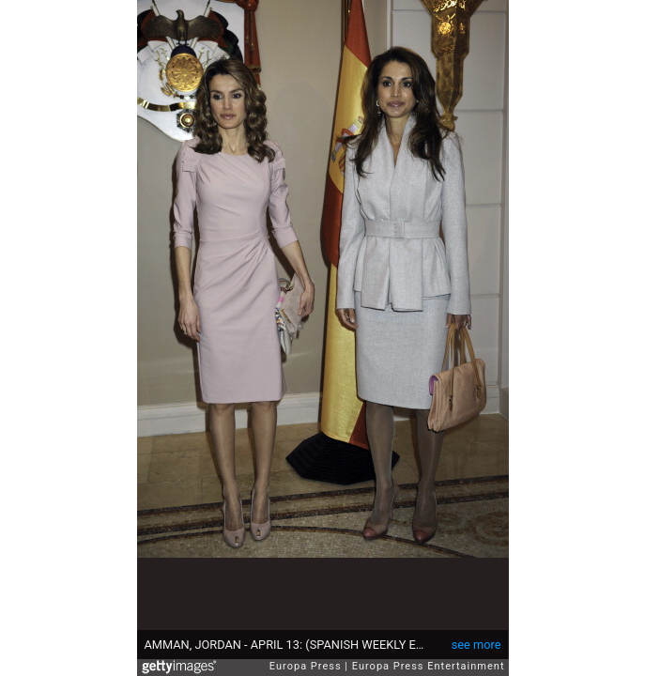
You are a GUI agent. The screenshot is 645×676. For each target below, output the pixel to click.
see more (476, 645)
